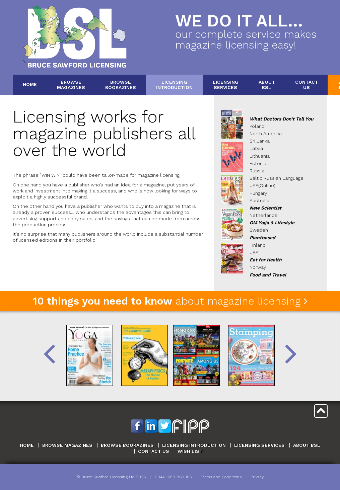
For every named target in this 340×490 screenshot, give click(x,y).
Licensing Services (259, 445)
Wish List (190, 451)
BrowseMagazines (71, 84)
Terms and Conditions (221, 477)
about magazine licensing (170, 301)
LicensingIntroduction (174, 84)
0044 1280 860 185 (173, 477)
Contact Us (153, 451)
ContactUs (306, 84)
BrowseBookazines (120, 84)
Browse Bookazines (127, 445)
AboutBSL (267, 84)
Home (30, 84)
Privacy (257, 477)
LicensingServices (226, 84)
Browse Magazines (67, 445)
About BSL (306, 445)
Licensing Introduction (194, 445)
